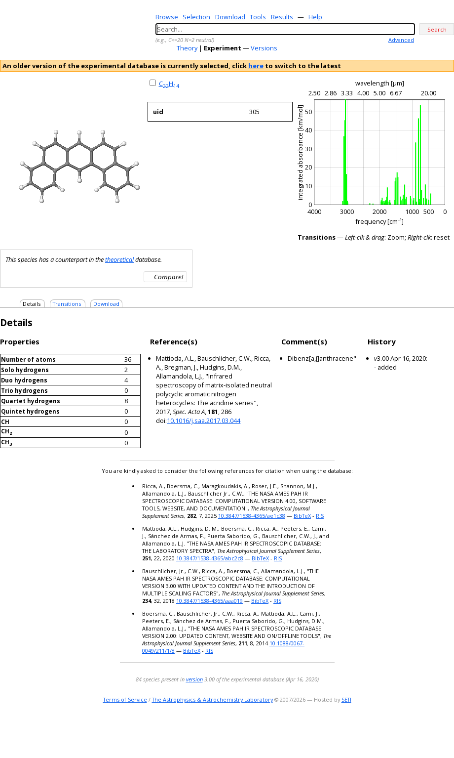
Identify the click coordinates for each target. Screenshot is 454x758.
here (256, 65)
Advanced (401, 39)
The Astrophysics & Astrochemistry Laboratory (212, 699)
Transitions (67, 303)
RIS (320, 515)
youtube (433, 730)
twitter (419, 730)
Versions (264, 47)
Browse (166, 16)
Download (230, 16)
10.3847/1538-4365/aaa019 (209, 600)
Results (282, 16)
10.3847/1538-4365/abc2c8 (209, 558)
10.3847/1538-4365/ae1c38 (251, 515)
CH (169, 83)
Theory (187, 47)
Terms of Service (125, 699)
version (194, 679)
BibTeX (302, 515)
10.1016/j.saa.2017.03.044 (203, 420)
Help (315, 16)
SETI (346, 699)
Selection (196, 16)
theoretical (119, 259)
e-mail (407, 730)
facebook (447, 730)
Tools (258, 16)
